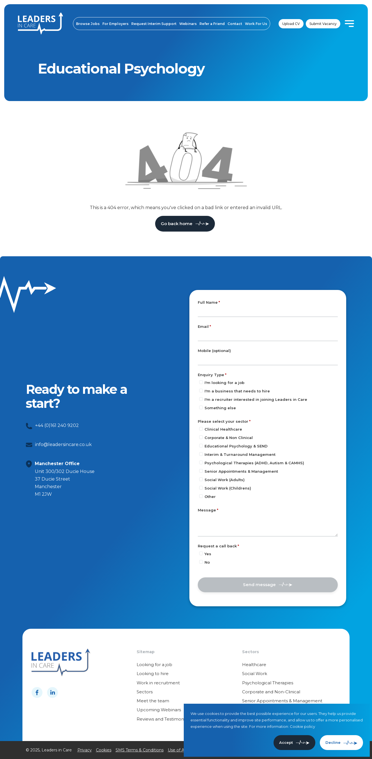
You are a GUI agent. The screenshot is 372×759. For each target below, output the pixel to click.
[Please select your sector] (201, 429)
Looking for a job (154, 664)
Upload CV (291, 24)
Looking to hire (153, 673)
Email (203, 326)
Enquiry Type (211, 374)
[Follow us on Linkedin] (52, 692)
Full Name (208, 302)
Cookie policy (302, 726)
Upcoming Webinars (159, 709)
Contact (235, 24)
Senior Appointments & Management (282, 700)
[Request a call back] (201, 553)
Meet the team (153, 700)
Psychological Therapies (267, 682)
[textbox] (268, 311)
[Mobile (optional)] (268, 360)
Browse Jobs (88, 24)
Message (207, 510)
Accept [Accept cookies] (286, 742)
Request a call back (217, 546)
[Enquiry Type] (201, 382)
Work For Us (256, 24)
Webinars (188, 24)
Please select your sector (223, 421)
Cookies (103, 750)
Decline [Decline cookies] (333, 742)
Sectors (145, 691)
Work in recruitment (158, 682)
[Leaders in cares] (40, 24)
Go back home (176, 223)
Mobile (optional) (214, 351)
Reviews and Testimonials (163, 719)
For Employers (115, 24)
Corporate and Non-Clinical (271, 691)
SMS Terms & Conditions (140, 750)
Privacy (84, 750)
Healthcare (254, 664)
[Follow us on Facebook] (37, 692)
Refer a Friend (212, 24)
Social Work (254, 673)
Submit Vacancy (323, 24)
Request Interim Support (153, 24)
